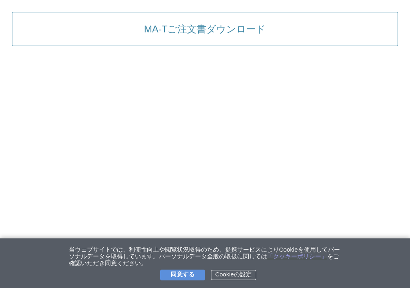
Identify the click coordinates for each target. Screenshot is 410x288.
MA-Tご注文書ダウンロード (205, 29)
